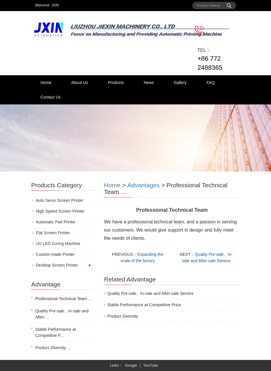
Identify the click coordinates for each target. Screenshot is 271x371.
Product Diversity (122, 316)
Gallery (180, 82)
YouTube (150, 365)
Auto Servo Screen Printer (59, 200)
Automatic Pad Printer (55, 222)
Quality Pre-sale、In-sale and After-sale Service (150, 293)
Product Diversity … (53, 347)
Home (46, 82)
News (149, 82)
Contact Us (51, 97)
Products (116, 82)
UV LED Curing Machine (58, 243)
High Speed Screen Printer (60, 211)
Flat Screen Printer (53, 232)
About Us (79, 82)
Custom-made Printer (55, 254)
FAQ (211, 82)
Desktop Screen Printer (57, 265)
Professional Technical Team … (63, 298)
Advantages (143, 185)
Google (131, 365)
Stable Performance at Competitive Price (144, 304)
